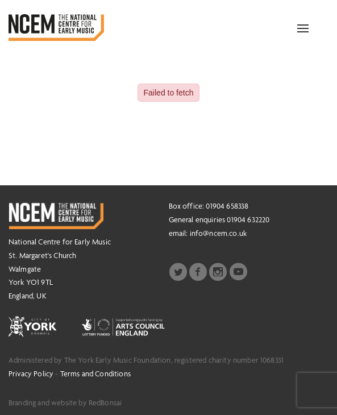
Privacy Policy (31, 373)
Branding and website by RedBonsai (65, 402)
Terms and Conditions (95, 373)
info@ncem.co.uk (218, 233)
